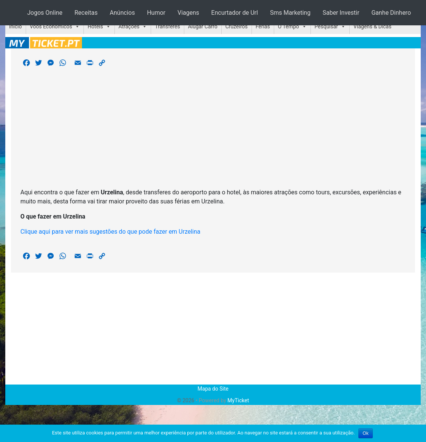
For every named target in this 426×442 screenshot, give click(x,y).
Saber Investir (341, 12)
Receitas (85, 12)
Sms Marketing (290, 12)
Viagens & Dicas (372, 26)
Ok (365, 433)
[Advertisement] (213, 129)
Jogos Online (44, 12)
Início (15, 26)
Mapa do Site (213, 389)
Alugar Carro (203, 26)
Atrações (129, 26)
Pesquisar (326, 26)
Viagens (188, 12)
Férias (263, 26)
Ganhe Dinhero (391, 12)
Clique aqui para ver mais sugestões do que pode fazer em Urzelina (110, 231)
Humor (156, 12)
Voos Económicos (51, 26)
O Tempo (288, 26)
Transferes (167, 26)
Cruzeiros (236, 26)
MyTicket (238, 400)
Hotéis (95, 26)
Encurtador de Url (234, 12)
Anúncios (122, 12)
